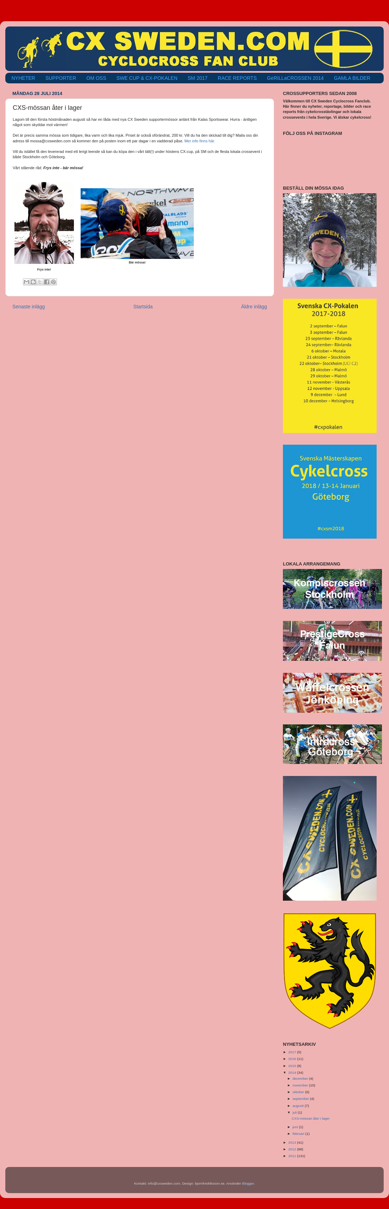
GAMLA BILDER (352, 78)
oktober (298, 1092)
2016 (292, 1059)
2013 (292, 1142)
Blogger (248, 1183)
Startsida (143, 306)
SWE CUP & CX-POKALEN (146, 78)
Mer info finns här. (200, 141)
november (300, 1085)
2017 (292, 1052)
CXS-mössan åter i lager (311, 1118)
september (301, 1099)
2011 (292, 1156)
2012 (292, 1149)
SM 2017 (198, 78)
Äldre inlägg (254, 306)
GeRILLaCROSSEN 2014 (295, 78)
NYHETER (23, 78)
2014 (292, 1072)
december (300, 1078)
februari (298, 1134)
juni (295, 1127)
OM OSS (96, 78)
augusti (298, 1106)
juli (295, 1112)
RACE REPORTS (237, 78)
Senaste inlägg (28, 306)
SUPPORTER (60, 78)
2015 (292, 1066)
